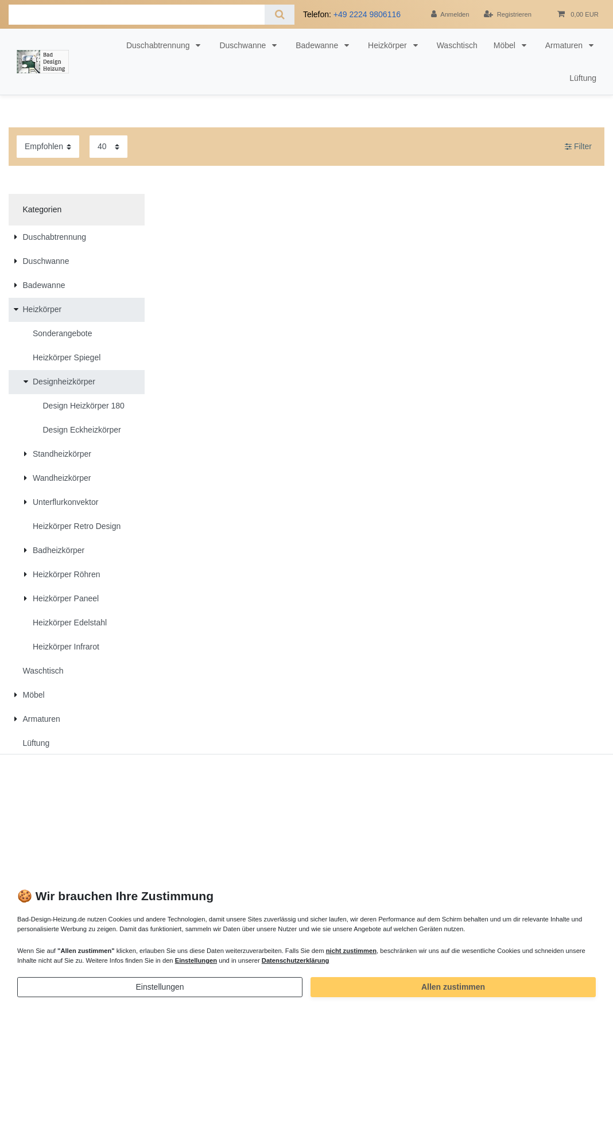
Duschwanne (243, 45)
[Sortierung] (48, 146)
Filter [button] (578, 147)
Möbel (506, 45)
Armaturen (565, 45)
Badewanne (318, 45)
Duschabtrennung (159, 45)
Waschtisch (457, 45)
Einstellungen (159, 986)
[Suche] (279, 15)
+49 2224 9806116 (367, 14)
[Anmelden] (450, 14)
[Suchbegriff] (137, 15)
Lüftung (582, 78)
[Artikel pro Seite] (108, 146)
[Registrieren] (508, 14)
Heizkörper (388, 45)
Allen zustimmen (453, 986)
